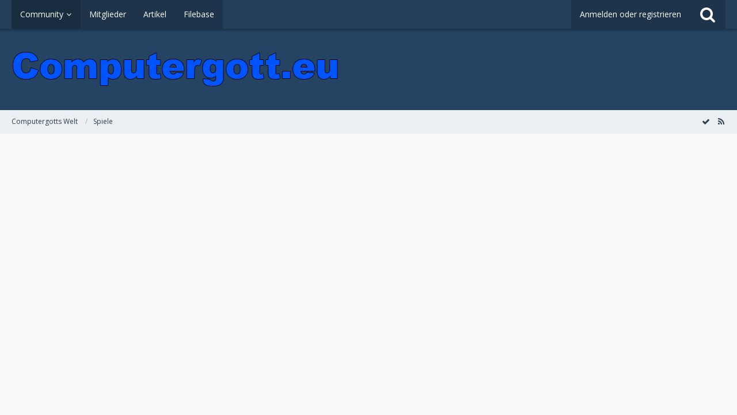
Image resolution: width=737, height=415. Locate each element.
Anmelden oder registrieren (630, 14)
